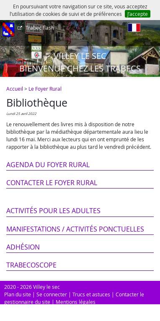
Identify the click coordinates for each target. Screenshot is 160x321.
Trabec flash (39, 27)
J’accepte (137, 13)
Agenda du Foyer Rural (48, 164)
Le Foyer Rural (45, 88)
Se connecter (51, 294)
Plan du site (17, 294)
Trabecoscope (31, 265)
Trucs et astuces (91, 294)
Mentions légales (75, 301)
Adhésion (23, 247)
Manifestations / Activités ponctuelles (75, 229)
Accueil (14, 88)
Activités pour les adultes (53, 210)
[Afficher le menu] (8, 30)
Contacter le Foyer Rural (51, 182)
